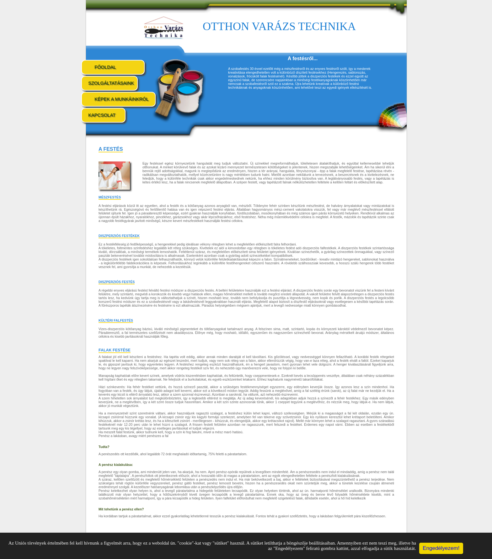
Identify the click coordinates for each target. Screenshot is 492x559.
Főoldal (105, 67)
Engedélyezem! (441, 548)
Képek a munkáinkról (121, 99)
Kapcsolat (101, 115)
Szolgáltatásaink (111, 83)
